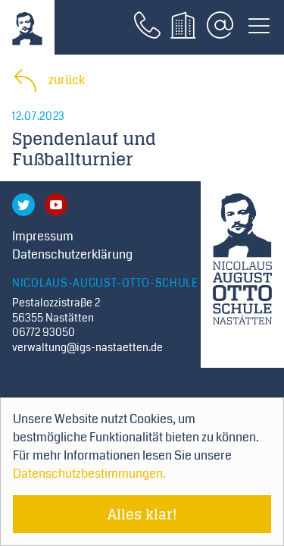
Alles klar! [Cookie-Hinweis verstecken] (142, 514)
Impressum (42, 236)
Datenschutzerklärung (72, 254)
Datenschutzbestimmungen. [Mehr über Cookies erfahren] (89, 473)
